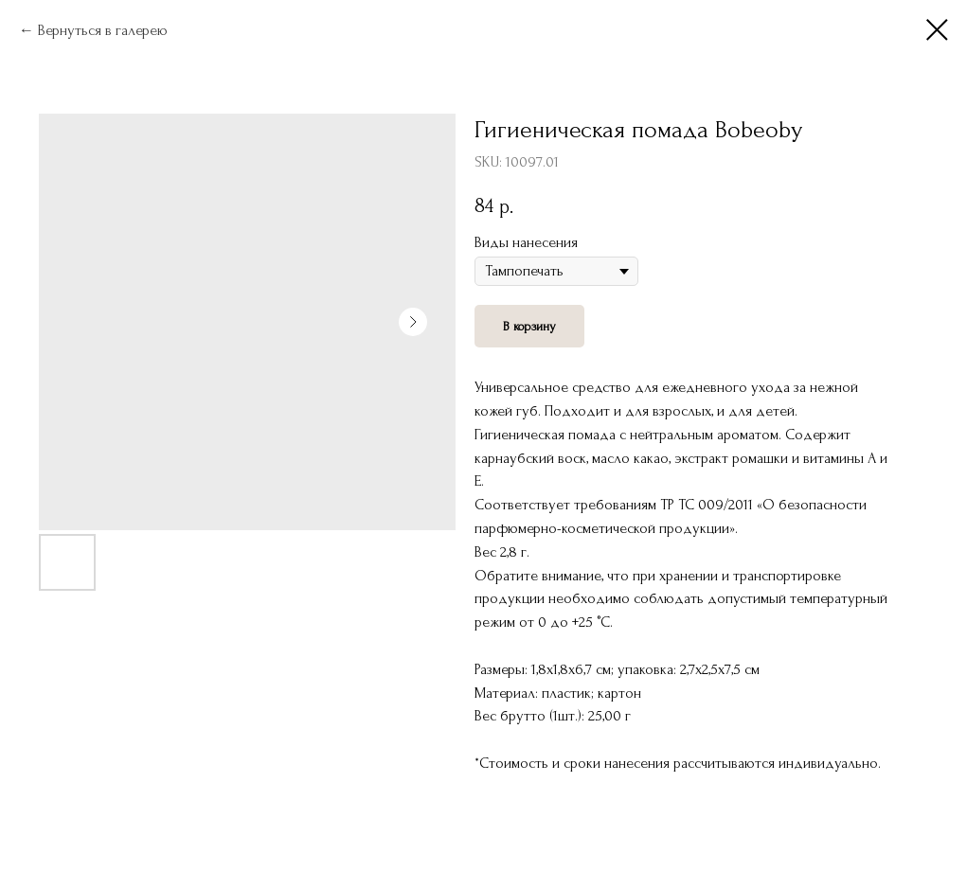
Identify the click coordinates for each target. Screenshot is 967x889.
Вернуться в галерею (103, 30)
